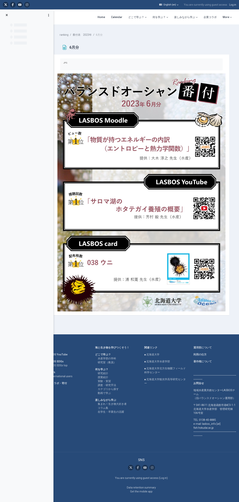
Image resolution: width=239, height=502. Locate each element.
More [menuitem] (226, 17)
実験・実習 (107, 373)
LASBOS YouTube (61, 346)
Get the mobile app (143, 483)
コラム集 (106, 399)
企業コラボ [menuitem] (210, 17)
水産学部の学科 (110, 350)
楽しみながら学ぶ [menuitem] (184, 17)
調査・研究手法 (110, 377)
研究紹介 (106, 365)
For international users (63, 368)
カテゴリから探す (111, 381)
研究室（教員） (110, 354)
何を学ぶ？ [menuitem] (159, 17)
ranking (68, 33)
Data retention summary (143, 479)
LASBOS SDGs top (61, 357)
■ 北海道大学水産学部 (159, 353)
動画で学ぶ (107, 385)
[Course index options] (48, 15)
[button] (168, 5)
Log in (232, 4)
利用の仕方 (200, 346)
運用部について (203, 339)
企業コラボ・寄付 (60, 375)
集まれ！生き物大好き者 (115, 396)
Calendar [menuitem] (116, 17)
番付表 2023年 (86, 33)
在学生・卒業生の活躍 (114, 403)
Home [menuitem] (101, 17)
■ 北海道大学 (153, 346)
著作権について (203, 353)
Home (54, 339)
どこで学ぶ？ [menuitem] (136, 17)
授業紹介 (106, 369)
